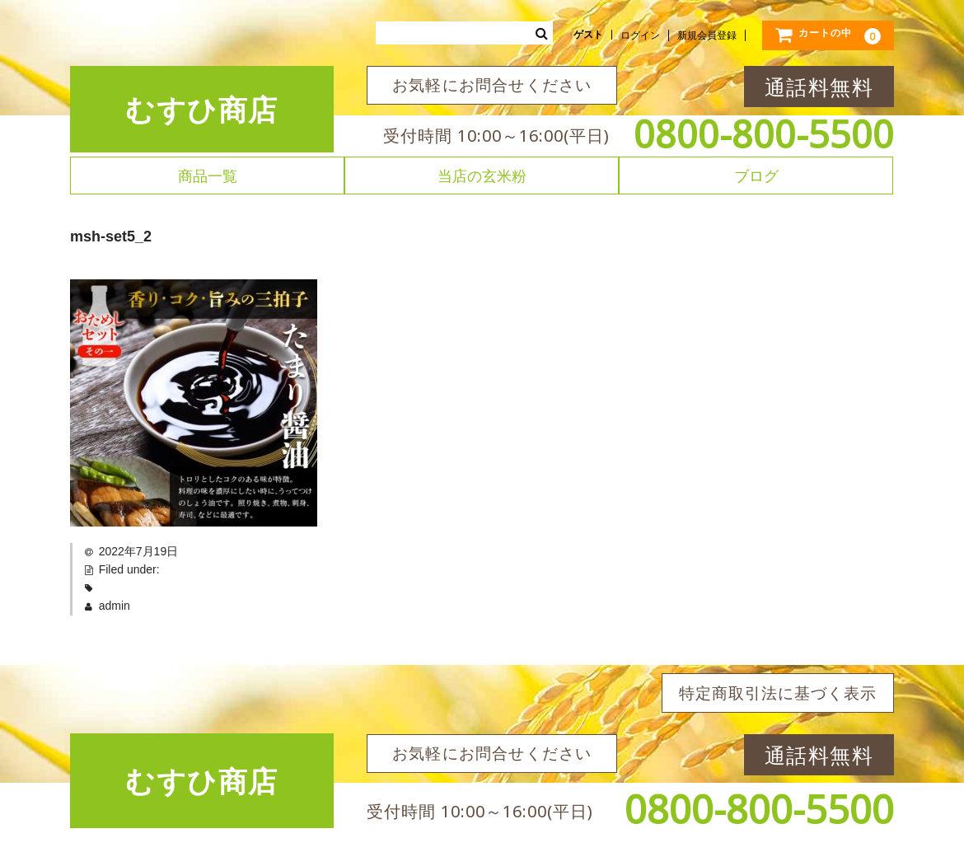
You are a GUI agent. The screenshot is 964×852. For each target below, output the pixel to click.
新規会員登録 (707, 35)
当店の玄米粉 (482, 175)
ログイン (640, 35)
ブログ (756, 175)
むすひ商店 (201, 109)
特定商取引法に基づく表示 (778, 693)
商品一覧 (207, 175)
